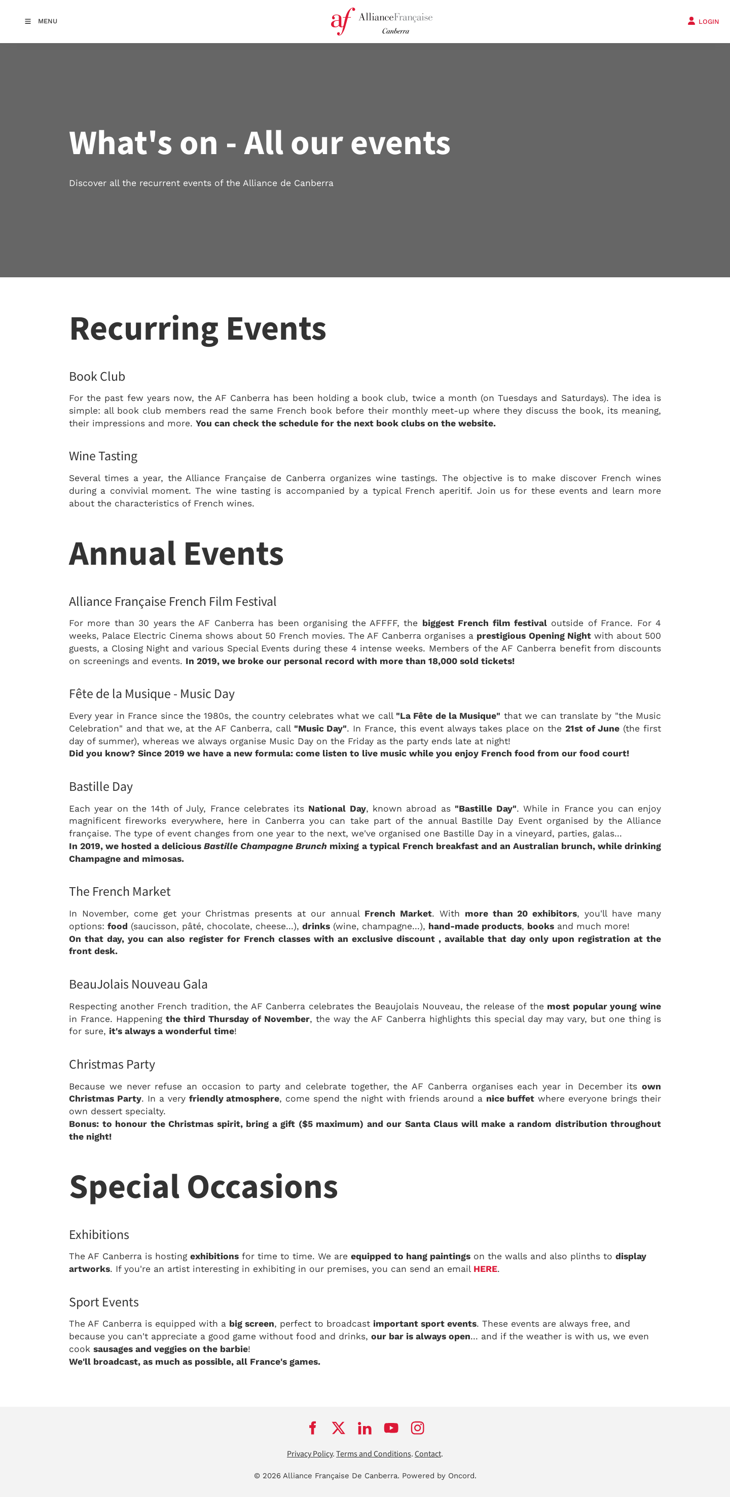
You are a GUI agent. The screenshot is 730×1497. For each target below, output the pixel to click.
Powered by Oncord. (439, 1475)
